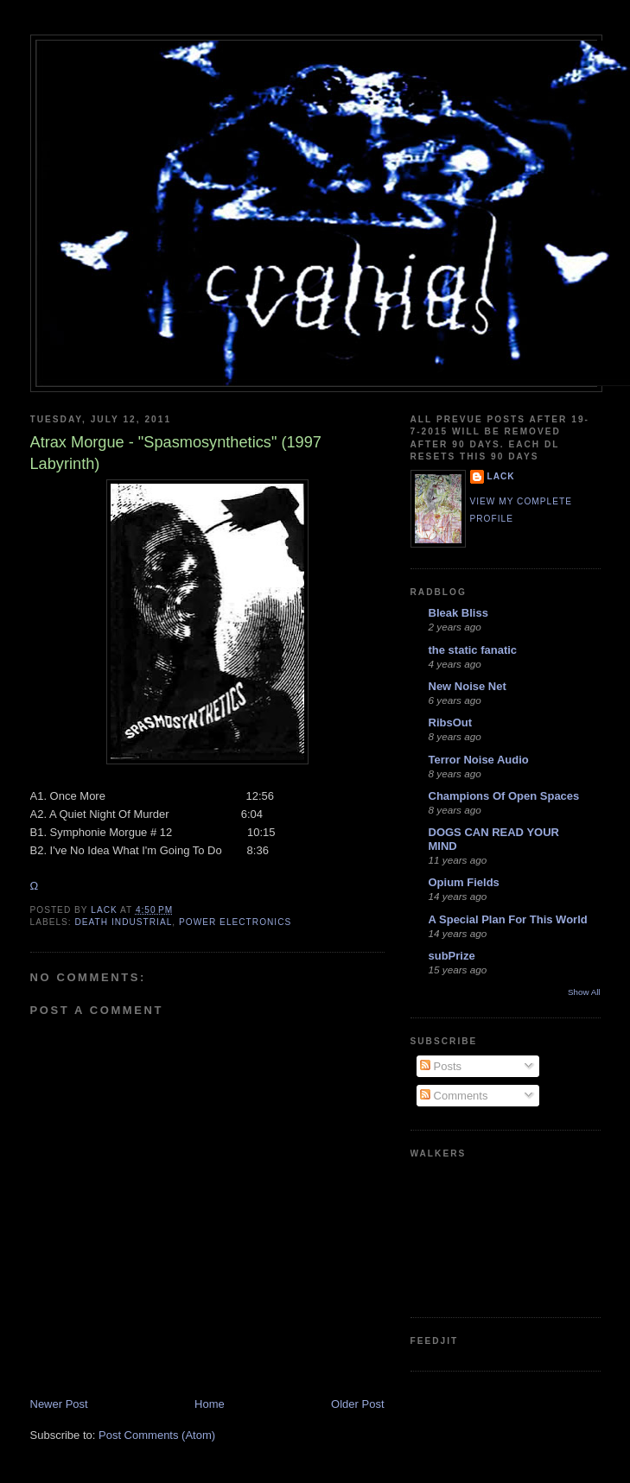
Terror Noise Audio (479, 759)
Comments (453, 1095)
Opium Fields (464, 882)
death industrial (124, 922)
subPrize (452, 955)
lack (501, 476)
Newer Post (59, 1403)
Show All (584, 992)
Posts (440, 1066)
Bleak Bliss (458, 612)
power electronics (235, 922)
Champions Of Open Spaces (504, 795)
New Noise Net (467, 686)
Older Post (357, 1403)
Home (209, 1403)
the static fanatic (473, 649)
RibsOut (451, 722)
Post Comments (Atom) (157, 1435)
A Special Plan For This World (508, 919)
